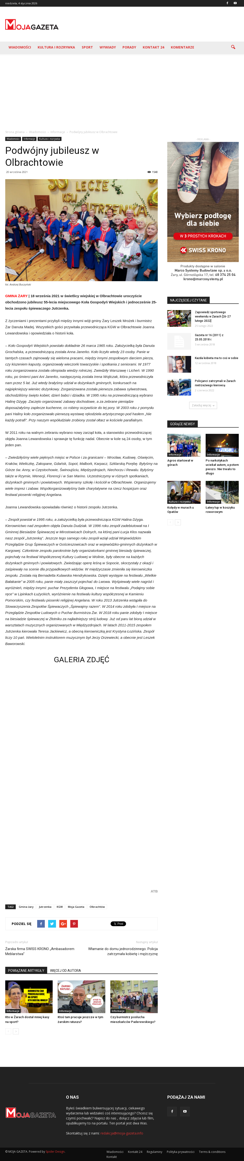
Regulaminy (154, 1152)
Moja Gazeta (76, 906)
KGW (60, 906)
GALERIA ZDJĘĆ (81, 659)
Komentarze (182, 47)
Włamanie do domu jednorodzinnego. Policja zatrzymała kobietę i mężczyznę (123, 951)
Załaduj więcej (203, 405)
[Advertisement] (122, 88)
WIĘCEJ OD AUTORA (65, 971)
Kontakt (112, 1157)
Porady (129, 47)
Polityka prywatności (180, 1152)
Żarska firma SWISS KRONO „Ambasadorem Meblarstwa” (39, 951)
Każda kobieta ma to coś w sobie (216, 358)
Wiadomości (20, 47)
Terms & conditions (212, 1152)
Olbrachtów (97, 906)
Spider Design (55, 1152)
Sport (87, 47)
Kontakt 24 (153, 47)
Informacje (29, 138)
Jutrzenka (45, 906)
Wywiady (108, 47)
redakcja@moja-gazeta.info (122, 1133)
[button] (233, 47)
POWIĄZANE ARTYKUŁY (26, 971)
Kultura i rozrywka (56, 47)
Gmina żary (26, 906)
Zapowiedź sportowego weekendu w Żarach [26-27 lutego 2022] (213, 316)
